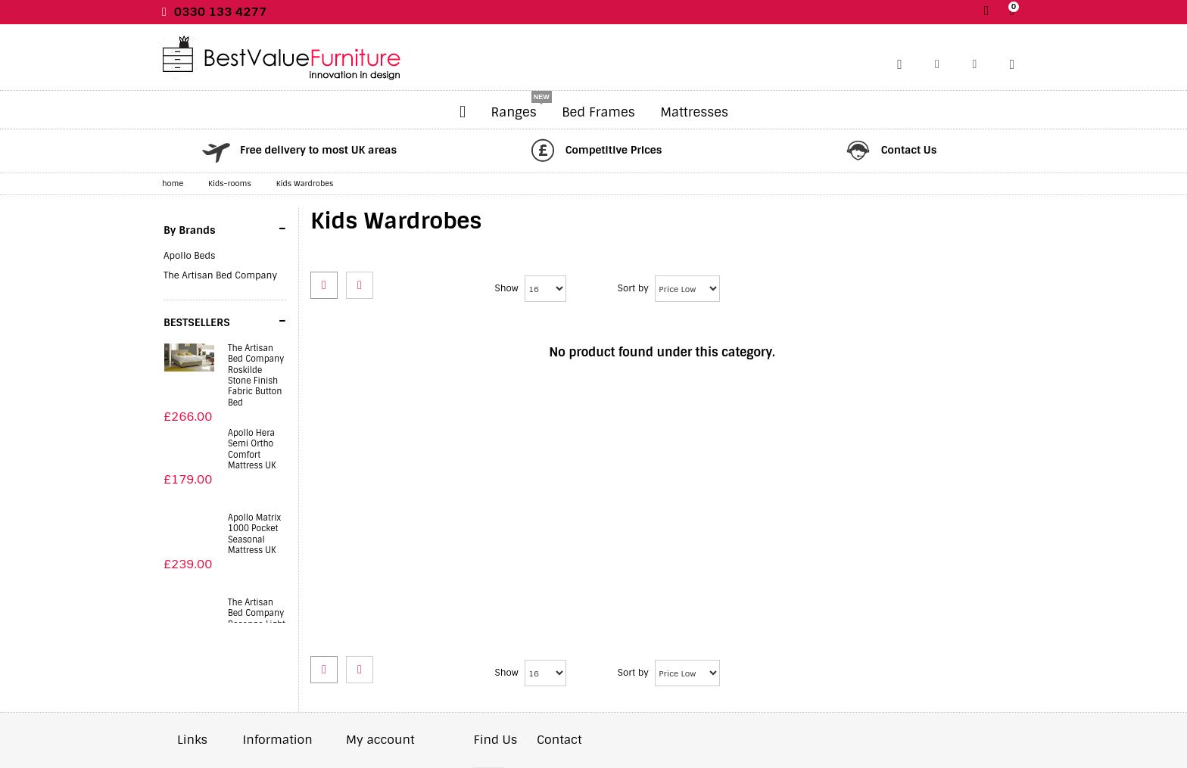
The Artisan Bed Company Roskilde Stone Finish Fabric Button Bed (256, 375)
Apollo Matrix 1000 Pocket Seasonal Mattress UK (254, 533)
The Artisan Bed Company (220, 275)
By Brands (225, 228)
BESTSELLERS (225, 320)
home (172, 183)
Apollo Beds (189, 256)
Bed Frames (598, 112)
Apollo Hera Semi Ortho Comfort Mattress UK (252, 449)
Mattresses (694, 112)
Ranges (514, 112)
